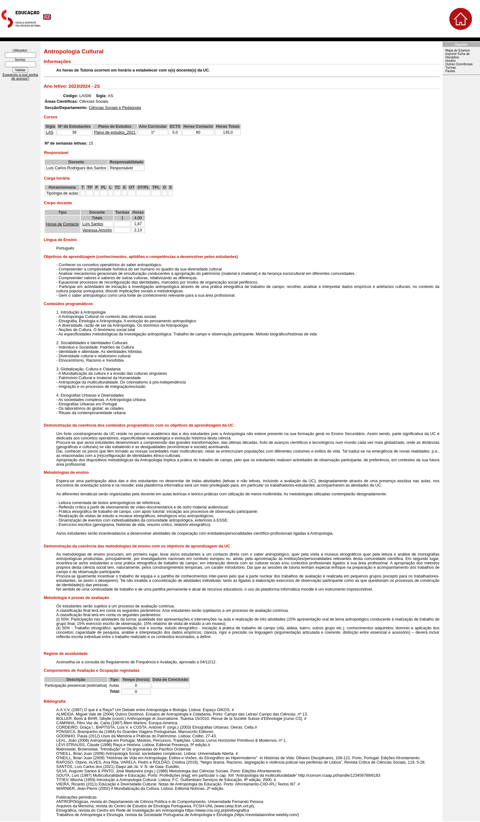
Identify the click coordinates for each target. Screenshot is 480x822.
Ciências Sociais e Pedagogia (115, 108)
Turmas (450, 67)
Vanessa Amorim (97, 230)
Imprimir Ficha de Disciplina (457, 55)
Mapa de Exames (457, 50)
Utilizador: (20, 50)
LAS (49, 132)
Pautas (450, 71)
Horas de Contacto (62, 224)
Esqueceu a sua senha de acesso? (20, 76)
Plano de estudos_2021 (115, 132)
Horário (450, 60)
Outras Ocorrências (459, 64)
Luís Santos (92, 224)
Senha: (20, 60)
